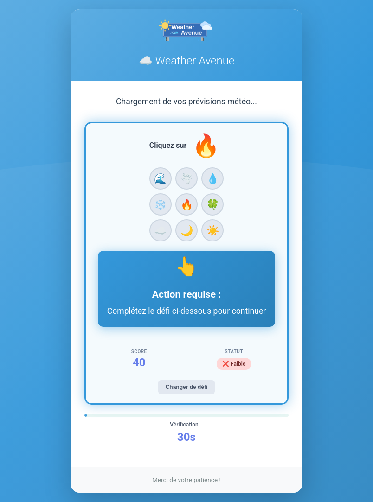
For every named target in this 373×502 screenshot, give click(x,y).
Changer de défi (187, 387)
